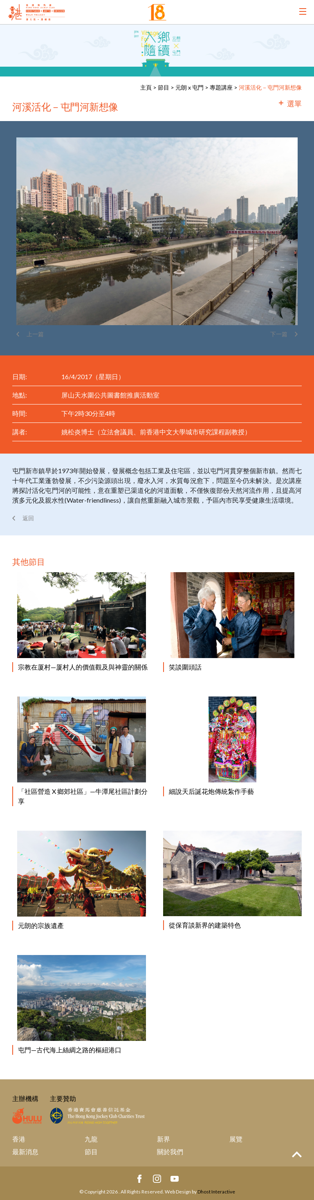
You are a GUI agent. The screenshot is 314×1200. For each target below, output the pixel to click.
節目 (163, 87)
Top (297, 1154)
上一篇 (35, 333)
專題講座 (221, 87)
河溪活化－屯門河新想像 (270, 87)
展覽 (235, 1139)
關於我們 (170, 1151)
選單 (294, 103)
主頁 (146, 87)
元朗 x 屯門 (189, 87)
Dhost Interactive (216, 1192)
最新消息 (25, 1151)
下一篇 (278, 333)
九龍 (91, 1139)
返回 (28, 518)
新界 (163, 1139)
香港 (18, 1139)
